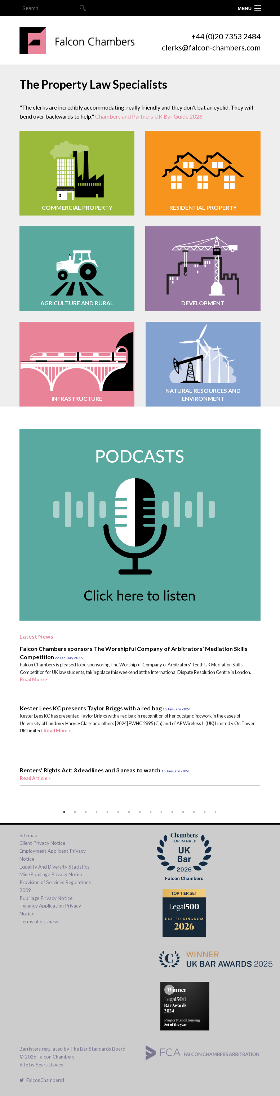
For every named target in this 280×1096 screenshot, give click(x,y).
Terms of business (38, 921)
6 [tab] (118, 812)
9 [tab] (150, 812)
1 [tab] (64, 812)
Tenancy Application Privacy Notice (50, 910)
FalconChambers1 (42, 1080)
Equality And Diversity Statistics (54, 867)
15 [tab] (215, 812)
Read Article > (35, 778)
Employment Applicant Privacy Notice (52, 855)
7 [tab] (129, 812)
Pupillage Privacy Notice (45, 898)
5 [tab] (107, 812)
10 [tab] (161, 812)
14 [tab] (204, 812)
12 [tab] (183, 812)
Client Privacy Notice (42, 843)
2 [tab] (75, 812)
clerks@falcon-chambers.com (211, 47)
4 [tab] (96, 812)
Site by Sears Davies (41, 1065)
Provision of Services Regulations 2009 (55, 886)
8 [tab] (139, 812)
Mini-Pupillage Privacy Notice (51, 874)
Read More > (33, 679)
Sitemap (28, 835)
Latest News (36, 636)
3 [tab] (85, 812)
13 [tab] (193, 812)
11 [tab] (172, 812)
